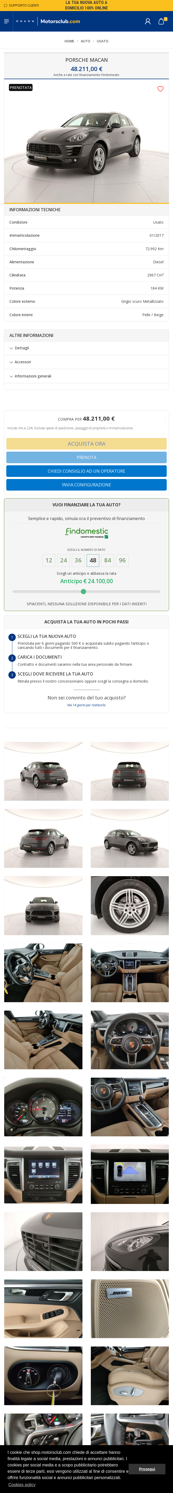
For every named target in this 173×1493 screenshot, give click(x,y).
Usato (102, 41)
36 (78, 560)
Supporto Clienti (21, 5)
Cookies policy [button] (21, 1484)
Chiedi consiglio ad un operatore (86, 471)
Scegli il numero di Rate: (86, 550)
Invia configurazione (86, 485)
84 (107, 560)
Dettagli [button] (22, 348)
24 (63, 560)
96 (122, 560)
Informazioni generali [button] (33, 376)
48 (93, 560)
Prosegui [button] (147, 1469)
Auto (85, 41)
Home (69, 41)
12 (48, 560)
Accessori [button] (23, 362)
